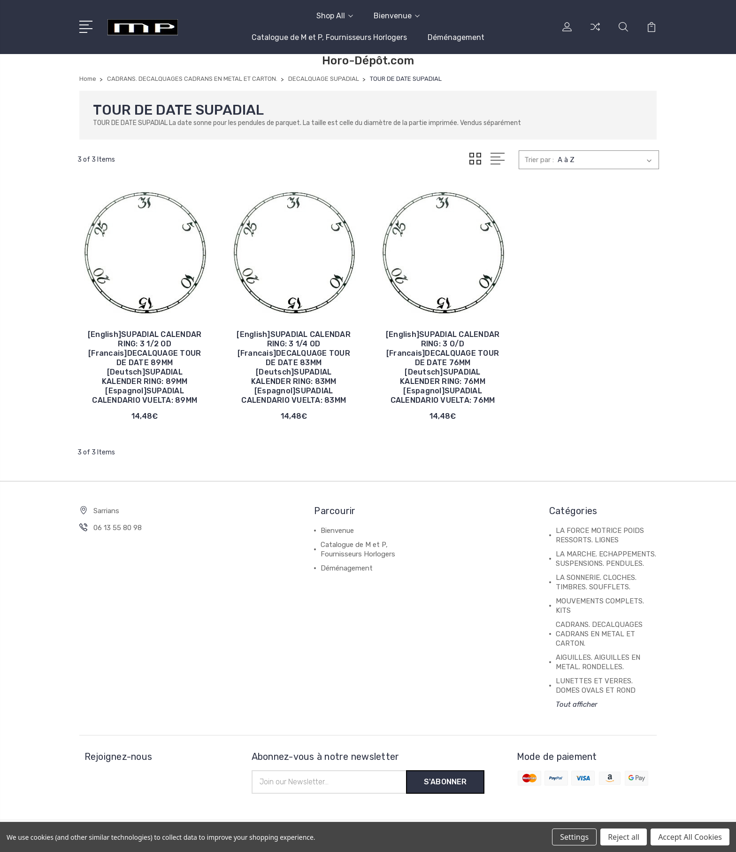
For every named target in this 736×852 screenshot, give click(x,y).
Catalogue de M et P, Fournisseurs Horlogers (329, 37)
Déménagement (456, 37)
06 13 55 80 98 (117, 528)
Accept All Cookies (690, 837)
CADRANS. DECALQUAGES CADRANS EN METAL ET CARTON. (599, 634)
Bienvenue (397, 15)
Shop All (334, 15)
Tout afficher (577, 704)
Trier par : (539, 160)
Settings (574, 837)
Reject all (623, 837)
